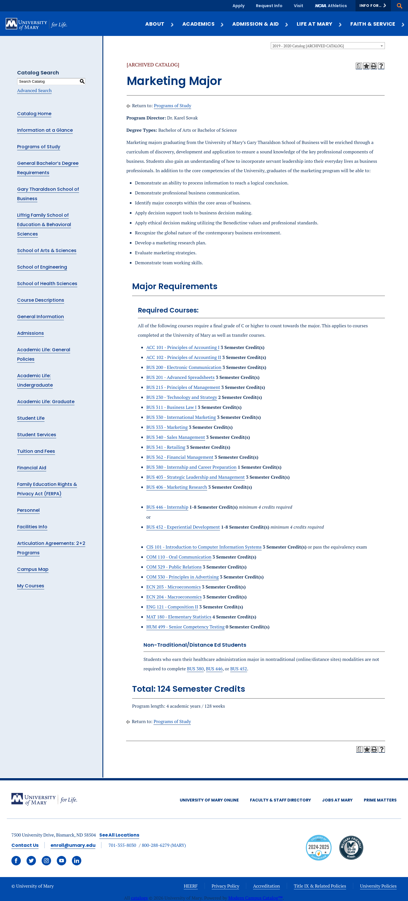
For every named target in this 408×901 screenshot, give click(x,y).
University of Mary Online (209, 800)
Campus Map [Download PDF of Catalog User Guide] (33, 569)
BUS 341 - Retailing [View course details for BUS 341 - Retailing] (165, 447)
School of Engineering (42, 267)
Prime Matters (380, 800)
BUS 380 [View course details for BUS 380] (195, 668)
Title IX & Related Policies (320, 886)
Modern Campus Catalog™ (255, 898)
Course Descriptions (40, 300)
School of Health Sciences (47, 283)
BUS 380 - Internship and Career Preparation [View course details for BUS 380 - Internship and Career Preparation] (191, 467)
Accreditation (266, 886)
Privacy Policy (225, 886)
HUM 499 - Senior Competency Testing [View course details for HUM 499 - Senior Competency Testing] (185, 627)
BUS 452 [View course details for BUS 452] (238, 668)
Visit (298, 5)
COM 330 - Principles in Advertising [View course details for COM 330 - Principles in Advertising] (182, 577)
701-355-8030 (122, 845)
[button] (373, 5)
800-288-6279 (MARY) (164, 845)
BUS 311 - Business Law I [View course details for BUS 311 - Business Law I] (171, 407)
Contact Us (25, 845)
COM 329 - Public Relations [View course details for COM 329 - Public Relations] (174, 567)
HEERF (190, 886)
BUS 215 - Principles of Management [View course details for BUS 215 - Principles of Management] (183, 387)
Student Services (36, 434)
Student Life (31, 418)
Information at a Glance (45, 130)
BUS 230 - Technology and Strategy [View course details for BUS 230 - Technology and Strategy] (181, 397)
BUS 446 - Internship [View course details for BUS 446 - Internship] (167, 507)
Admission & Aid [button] (260, 23)
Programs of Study (38, 146)
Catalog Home (34, 113)
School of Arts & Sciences (46, 250)
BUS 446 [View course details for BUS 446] (214, 668)
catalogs (139, 898)
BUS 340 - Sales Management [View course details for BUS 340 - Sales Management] (175, 437)
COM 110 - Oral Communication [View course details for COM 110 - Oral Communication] (178, 557)
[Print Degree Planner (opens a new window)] (359, 66)
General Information (40, 316)
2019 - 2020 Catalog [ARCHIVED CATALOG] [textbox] (308, 45)
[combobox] (328, 45)
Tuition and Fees (36, 451)
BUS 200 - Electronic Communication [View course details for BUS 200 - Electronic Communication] (183, 367)
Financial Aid (31, 467)
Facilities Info (32, 526)
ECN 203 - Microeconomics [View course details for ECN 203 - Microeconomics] (173, 587)
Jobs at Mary (337, 800)
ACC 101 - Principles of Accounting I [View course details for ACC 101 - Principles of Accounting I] (182, 347)
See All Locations (119, 835)
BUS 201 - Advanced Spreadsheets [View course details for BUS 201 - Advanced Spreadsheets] (180, 377)
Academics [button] (203, 23)
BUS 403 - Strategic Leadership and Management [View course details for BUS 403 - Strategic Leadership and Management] (195, 477)
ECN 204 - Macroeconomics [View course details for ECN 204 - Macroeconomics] (174, 597)
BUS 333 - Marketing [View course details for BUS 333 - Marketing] (167, 427)
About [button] (159, 23)
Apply (239, 5)
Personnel (28, 510)
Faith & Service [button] (377, 23)
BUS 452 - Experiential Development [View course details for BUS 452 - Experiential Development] (183, 527)
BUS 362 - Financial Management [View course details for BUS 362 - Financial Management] (179, 457)
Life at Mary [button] (319, 23)
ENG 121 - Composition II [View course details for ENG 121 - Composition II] (172, 607)
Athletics (337, 5)
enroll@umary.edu (73, 845)
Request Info (269, 5)
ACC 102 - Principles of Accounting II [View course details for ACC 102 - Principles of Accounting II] (183, 357)
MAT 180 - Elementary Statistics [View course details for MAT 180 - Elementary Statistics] (178, 617)
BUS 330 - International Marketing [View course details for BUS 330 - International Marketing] (181, 417)
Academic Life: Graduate (45, 401)
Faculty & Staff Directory (280, 800)
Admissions (30, 333)
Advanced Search (34, 90)
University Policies (378, 886)
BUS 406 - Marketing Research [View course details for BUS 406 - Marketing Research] (176, 487)
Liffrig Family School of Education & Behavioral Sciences (44, 224)
